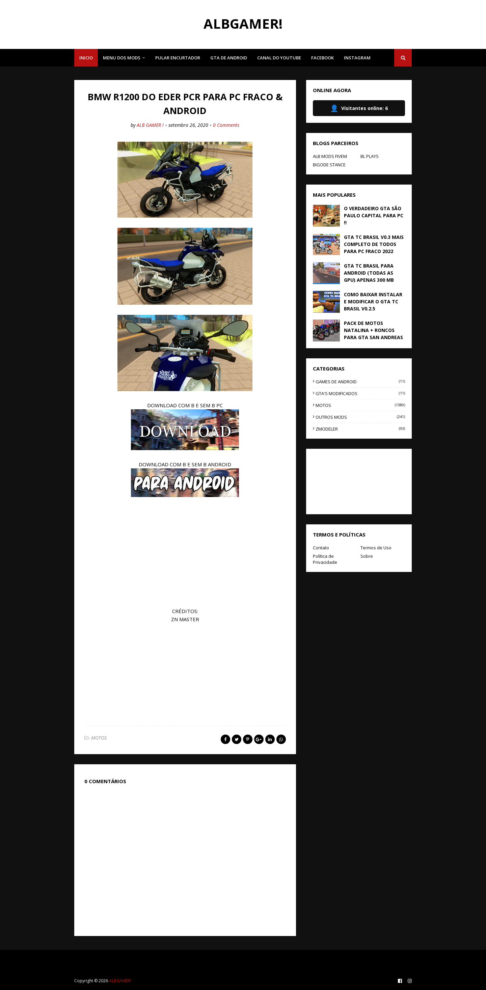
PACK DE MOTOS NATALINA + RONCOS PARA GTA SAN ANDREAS (373, 330)
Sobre (366, 556)
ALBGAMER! (243, 23)
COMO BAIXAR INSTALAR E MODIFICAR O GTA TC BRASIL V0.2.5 (373, 301)
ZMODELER (360, 429)
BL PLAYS (369, 156)
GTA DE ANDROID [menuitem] (228, 58)
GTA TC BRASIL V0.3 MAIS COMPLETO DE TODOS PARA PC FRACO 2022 (374, 244)
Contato (321, 548)
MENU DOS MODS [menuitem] (121, 58)
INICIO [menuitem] (86, 58)
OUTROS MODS (360, 417)
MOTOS (99, 738)
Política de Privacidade (325, 559)
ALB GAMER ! (150, 125)
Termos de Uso (376, 548)
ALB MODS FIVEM (330, 156)
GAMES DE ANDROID (360, 382)
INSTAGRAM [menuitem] (357, 58)
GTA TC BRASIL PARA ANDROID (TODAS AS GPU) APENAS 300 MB (369, 273)
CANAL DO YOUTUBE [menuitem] (279, 58)
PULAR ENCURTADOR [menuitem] (177, 58)
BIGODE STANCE (329, 165)
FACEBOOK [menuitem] (322, 58)
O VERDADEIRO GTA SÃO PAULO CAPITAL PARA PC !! (373, 215)
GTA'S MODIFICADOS (360, 393)
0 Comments (226, 125)
